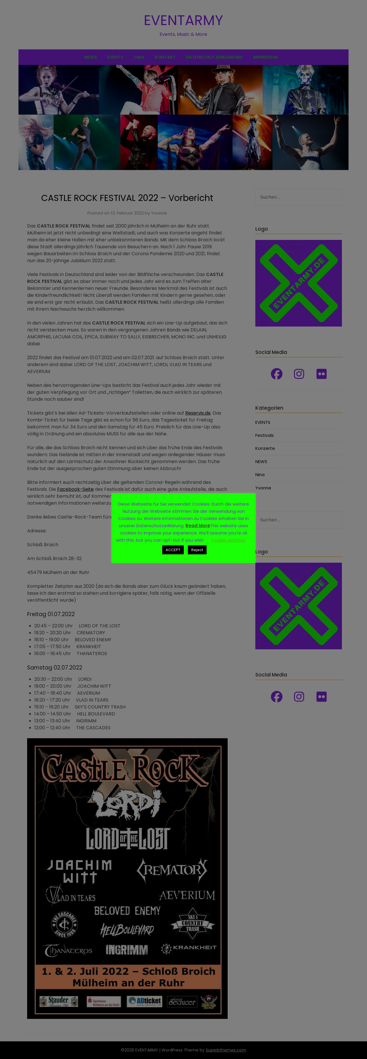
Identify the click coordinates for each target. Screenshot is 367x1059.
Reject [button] (197, 550)
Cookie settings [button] (228, 540)
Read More (198, 526)
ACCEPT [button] (173, 550)
